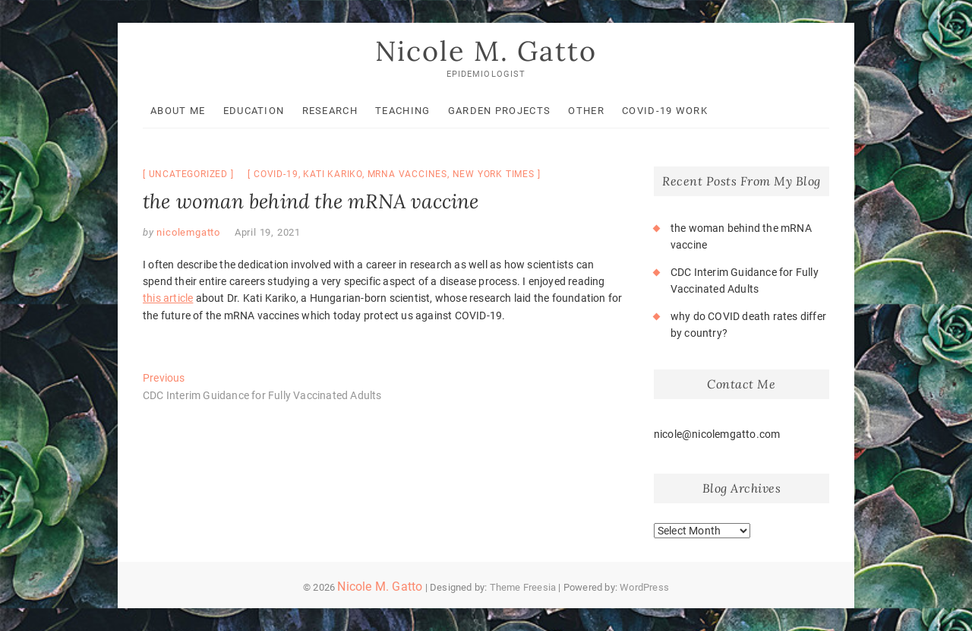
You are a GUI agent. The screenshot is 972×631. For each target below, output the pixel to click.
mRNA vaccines (407, 174)
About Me (177, 110)
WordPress (644, 587)
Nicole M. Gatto (486, 51)
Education (254, 110)
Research (330, 110)
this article (168, 298)
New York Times (494, 174)
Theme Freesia (523, 587)
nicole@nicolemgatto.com (717, 434)
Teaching (402, 110)
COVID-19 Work (665, 110)
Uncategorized (188, 174)
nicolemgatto (187, 232)
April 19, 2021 (268, 232)
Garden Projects (499, 110)
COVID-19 (276, 174)
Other (586, 110)
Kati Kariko (332, 174)
